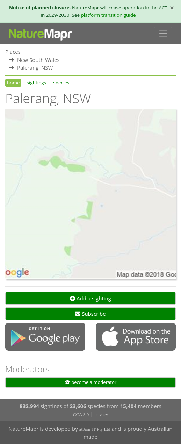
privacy (101, 414)
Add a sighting (90, 298)
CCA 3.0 (81, 414)
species (61, 82)
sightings (36, 82)
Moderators (27, 369)
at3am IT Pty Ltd (94, 429)
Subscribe (90, 313)
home (13, 82)
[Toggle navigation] (163, 33)
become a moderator (91, 382)
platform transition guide (108, 15)
